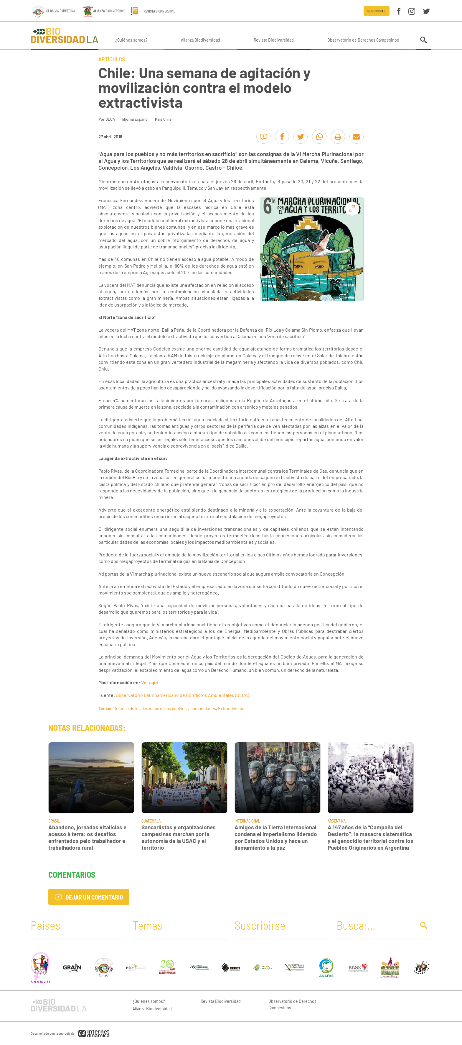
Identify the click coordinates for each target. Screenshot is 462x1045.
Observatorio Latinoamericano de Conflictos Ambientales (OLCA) (182, 695)
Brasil (54, 820)
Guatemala (151, 820)
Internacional (247, 820)
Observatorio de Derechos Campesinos (363, 39)
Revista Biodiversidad (274, 39)
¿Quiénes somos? (131, 39)
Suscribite (376, 11)
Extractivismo (231, 708)
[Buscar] (374, 925)
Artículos (111, 59)
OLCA (110, 119)
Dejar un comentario (89, 897)
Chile (167, 119)
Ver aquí (149, 682)
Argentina (337, 820)
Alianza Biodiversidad (200, 39)
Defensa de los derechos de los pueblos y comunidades (164, 708)
